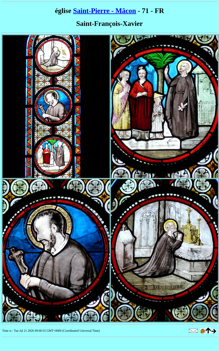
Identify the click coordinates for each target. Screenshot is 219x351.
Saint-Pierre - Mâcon (104, 11)
